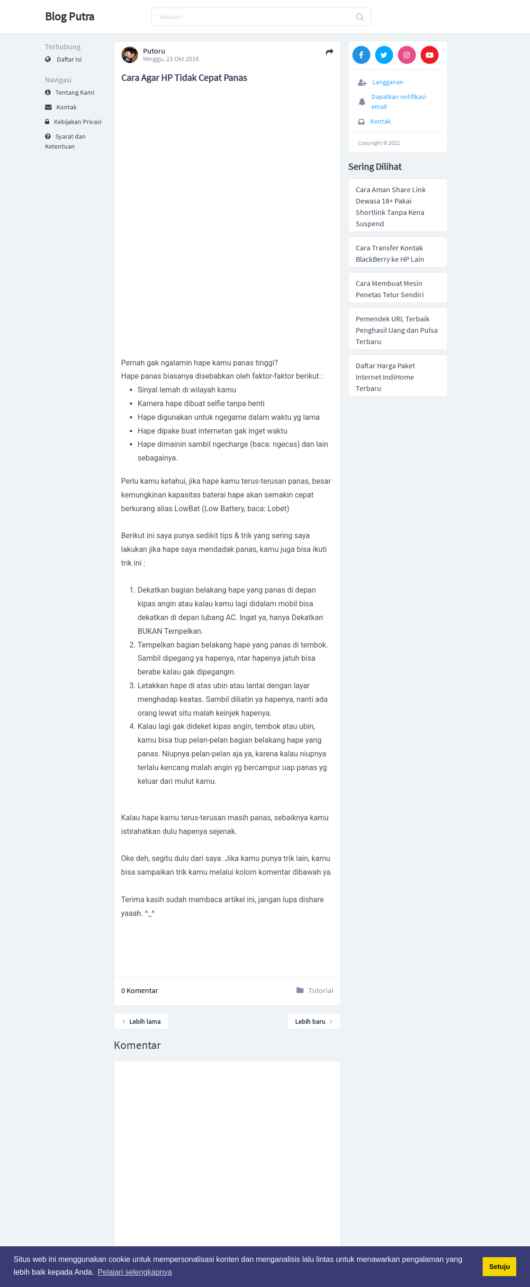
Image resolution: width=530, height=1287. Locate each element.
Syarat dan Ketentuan (65, 141)
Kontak (61, 107)
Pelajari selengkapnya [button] (135, 1272)
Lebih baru (314, 1021)
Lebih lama (141, 1021)
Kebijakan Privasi (73, 121)
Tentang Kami (69, 92)
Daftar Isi (63, 59)
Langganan (388, 82)
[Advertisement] (227, 113)
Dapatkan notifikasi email (398, 101)
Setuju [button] (499, 1266)
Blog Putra (69, 16)
